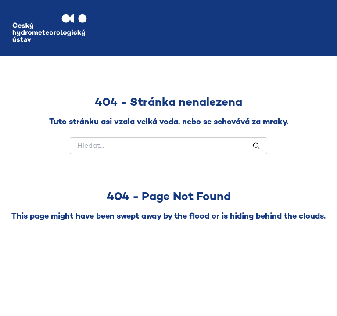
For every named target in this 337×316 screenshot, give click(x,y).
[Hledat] (168, 145)
